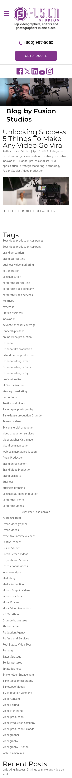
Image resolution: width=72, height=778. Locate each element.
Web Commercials (13, 753)
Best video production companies (23, 240)
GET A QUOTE (36, 56)
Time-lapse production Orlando (22, 415)
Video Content (11, 698)
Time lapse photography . (18, 680)
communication (30, 156)
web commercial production (20, 451)
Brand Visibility (12, 476)
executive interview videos (19, 536)
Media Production (13, 584)
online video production (17, 337)
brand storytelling (14, 258)
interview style (12, 572)
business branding (14, 488)
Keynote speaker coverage (19, 325)
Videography (10, 741)
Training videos (12, 421)
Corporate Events (13, 500)
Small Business (12, 668)
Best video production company (22, 246)
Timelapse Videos (14, 686)
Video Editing (11, 705)
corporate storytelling (16, 283)
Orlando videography (15, 373)
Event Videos (11, 530)
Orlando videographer (16, 361)
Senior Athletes (12, 662)
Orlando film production (17, 349)
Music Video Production (17, 608)
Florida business (13, 313)
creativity (47, 156)
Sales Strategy (12, 656)
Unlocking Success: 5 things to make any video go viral (35, 138)
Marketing (9, 578)
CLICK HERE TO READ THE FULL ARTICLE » (29, 211)
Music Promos (11, 602)
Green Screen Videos (15, 554)
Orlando (22, 161)
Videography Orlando (16, 747)
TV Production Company (17, 693)
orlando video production (18, 355)
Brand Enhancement (15, 463)
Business (8, 481)
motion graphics (12, 596)
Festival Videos (12, 542)
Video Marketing (13, 711)
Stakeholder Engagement (18, 674)
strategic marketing (32, 166)
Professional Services (16, 638)
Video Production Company (19, 723)
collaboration (11, 156)
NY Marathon (11, 614)
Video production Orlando (18, 729)
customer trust (12, 518)
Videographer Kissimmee (18, 439)
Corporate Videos (13, 506)
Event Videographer (15, 524)
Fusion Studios (12, 170)
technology (53, 166)
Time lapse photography (18, 409)
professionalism (39, 161)
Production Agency (14, 632)
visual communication (16, 445)
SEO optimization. (13, 385)
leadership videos (13, 331)
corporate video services (18, 295)
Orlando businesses (15, 620)
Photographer (11, 626)
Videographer (11, 735)
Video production (32, 170)
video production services (18, 433)
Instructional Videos (15, 566)
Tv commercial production (18, 427)
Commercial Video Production (20, 494)
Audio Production (13, 457)
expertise (61, 156)
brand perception (13, 252)
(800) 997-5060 (38, 42)
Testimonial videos (14, 403)
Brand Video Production (17, 469)
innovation (9, 161)
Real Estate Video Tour (17, 644)
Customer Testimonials (36, 512)
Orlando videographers (17, 367)
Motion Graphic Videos (16, 590)
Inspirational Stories (15, 560)
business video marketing (18, 264)
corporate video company (18, 289)
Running (8, 650)
